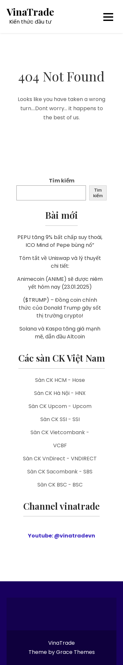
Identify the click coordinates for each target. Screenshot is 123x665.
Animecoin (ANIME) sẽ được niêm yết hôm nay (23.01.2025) (60, 283)
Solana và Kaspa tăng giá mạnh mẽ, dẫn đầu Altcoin (59, 332)
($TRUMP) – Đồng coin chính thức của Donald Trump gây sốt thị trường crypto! (60, 307)
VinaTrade (30, 12)
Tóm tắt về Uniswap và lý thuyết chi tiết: (60, 262)
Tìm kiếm (61, 180)
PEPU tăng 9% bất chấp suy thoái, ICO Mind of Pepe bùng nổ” (59, 241)
